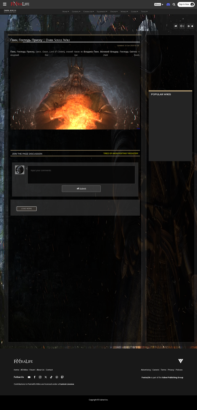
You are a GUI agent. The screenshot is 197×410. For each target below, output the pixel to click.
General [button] (76, 11)
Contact (49, 370)
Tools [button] (144, 11)
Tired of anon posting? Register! (120, 153)
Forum (32, 370)
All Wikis (24, 370)
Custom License (66, 384)
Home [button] (65, 11)
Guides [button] (134, 11)
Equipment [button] (102, 11)
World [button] (124, 11)
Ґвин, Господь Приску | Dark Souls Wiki (40, 40)
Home (16, 370)
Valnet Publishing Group (172, 377)
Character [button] (88, 11)
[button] (159, 4)
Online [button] (114, 11)
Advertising (146, 370)
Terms (163, 370)
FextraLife (146, 377)
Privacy (171, 370)
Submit (81, 188)
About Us (40, 370)
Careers (155, 370)
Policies (179, 370)
